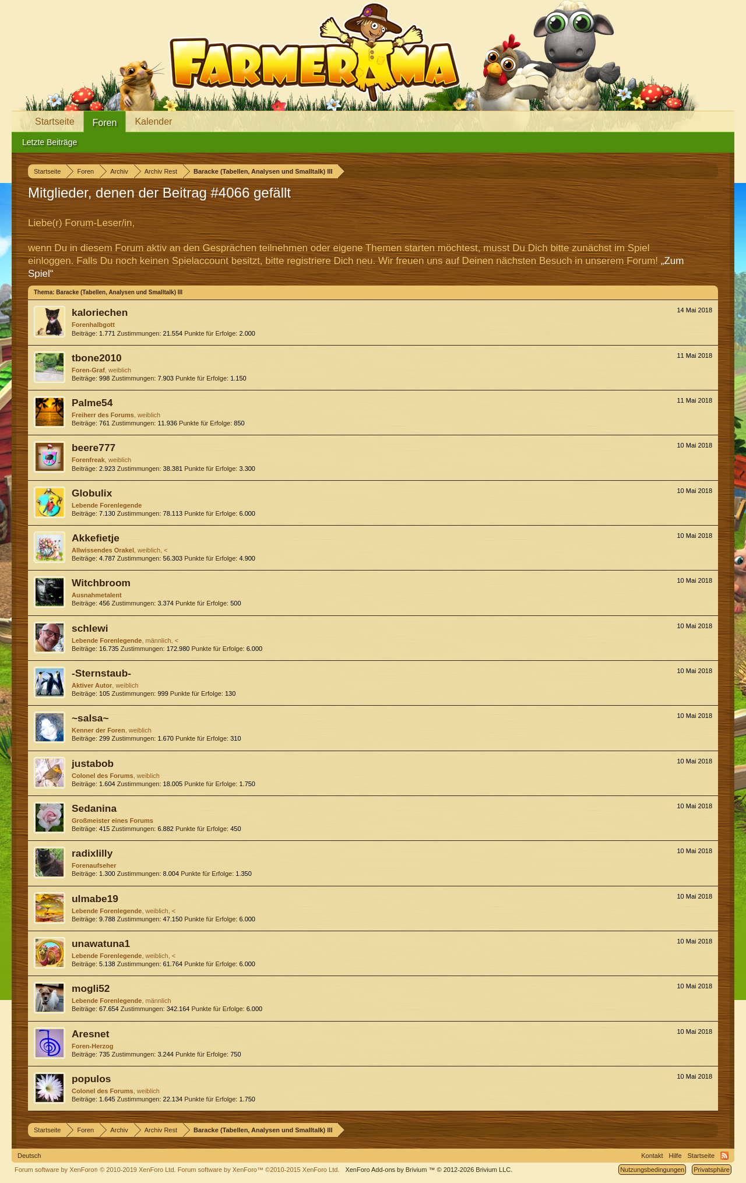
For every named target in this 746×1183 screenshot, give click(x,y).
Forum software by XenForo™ (259, 1169)
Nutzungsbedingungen (652, 1169)
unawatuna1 (101, 943)
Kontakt (652, 1155)
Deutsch (29, 1155)
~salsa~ (90, 718)
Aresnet (91, 1034)
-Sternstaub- (101, 673)
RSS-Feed (724, 1156)
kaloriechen (100, 312)
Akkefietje (95, 538)
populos (91, 1079)
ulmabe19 (95, 898)
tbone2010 (97, 358)
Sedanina (94, 808)
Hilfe (675, 1155)
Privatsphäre (712, 1169)
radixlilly (92, 853)
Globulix (92, 493)
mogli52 (91, 988)
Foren (105, 123)
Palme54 (92, 403)
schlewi (90, 628)
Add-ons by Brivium (428, 1169)
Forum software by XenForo (95, 1169)
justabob (93, 763)
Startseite (55, 121)
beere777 (93, 447)
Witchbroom (101, 583)
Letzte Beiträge (49, 142)
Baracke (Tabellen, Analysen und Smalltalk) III (119, 292)
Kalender (153, 121)
